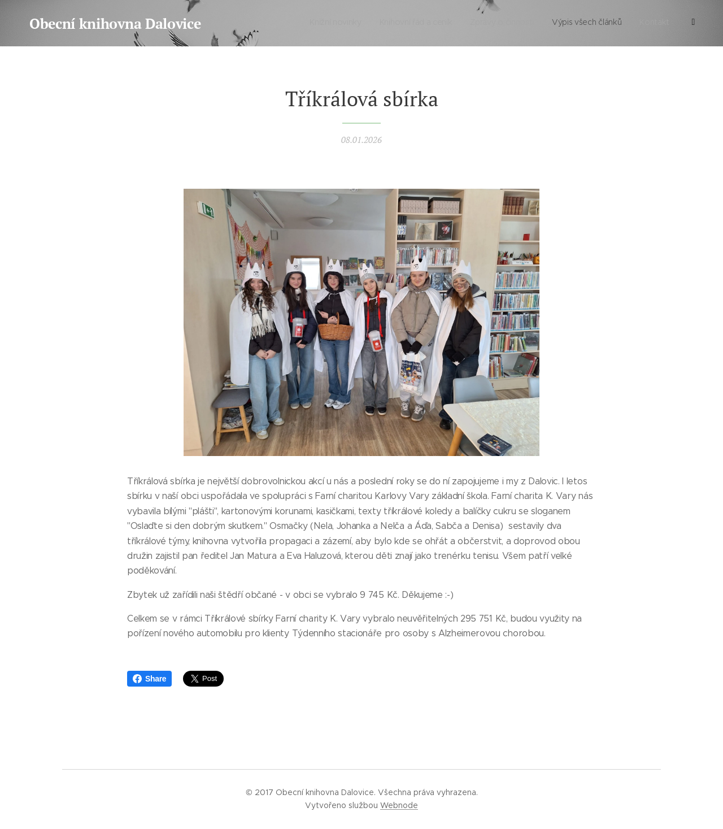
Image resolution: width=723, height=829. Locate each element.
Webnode (399, 805)
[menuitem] (613, 23)
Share (149, 678)
